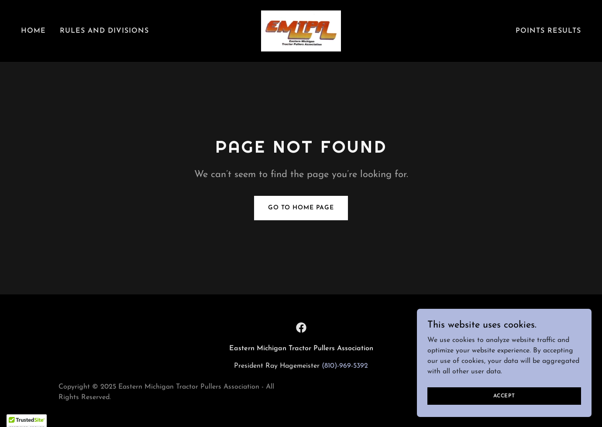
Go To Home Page (301, 208)
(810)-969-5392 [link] (345, 365)
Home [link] (33, 30)
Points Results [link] (548, 30)
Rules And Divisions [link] (104, 30)
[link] (301, 30)
